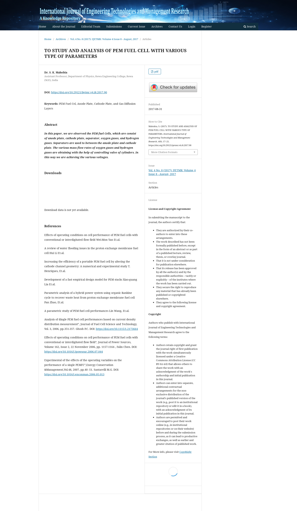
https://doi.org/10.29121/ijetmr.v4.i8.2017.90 (79, 92)
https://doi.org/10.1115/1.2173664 (117, 329)
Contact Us (175, 26)
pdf (156, 71)
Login (191, 26)
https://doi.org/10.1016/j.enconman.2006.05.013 (74, 374)
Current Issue (136, 26)
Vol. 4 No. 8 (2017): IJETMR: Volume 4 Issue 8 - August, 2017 (104, 39)
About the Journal (63, 26)
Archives (157, 26)
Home (42, 26)
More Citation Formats (164, 152)
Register (206, 26)
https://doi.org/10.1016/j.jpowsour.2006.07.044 (73, 351)
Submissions (114, 26)
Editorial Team (90, 26)
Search (250, 26)
